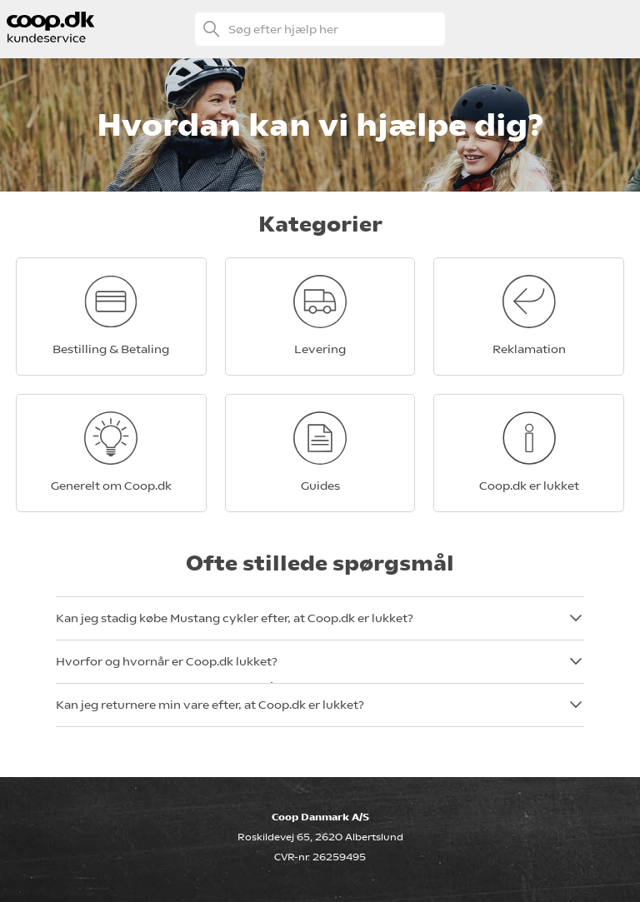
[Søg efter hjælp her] (320, 29)
